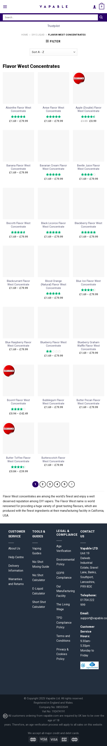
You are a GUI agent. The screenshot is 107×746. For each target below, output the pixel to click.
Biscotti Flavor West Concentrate (18, 225)
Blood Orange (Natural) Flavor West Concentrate (53, 284)
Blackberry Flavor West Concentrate (88, 225)
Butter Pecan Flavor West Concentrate (88, 402)
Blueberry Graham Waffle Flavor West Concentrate (88, 346)
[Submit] (101, 17)
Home (24, 34)
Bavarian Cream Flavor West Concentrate (53, 167)
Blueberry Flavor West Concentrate (53, 344)
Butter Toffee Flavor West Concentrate (18, 459)
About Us (14, 548)
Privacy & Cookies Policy (62, 654)
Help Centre (16, 557)
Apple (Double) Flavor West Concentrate (88, 109)
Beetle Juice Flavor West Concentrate (88, 167)
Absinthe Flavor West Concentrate (18, 109)
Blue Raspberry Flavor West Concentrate (18, 344)
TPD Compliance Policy (64, 622)
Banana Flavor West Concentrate (18, 167)
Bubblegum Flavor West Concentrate (53, 402)
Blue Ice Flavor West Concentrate (88, 282)
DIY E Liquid (38, 34)
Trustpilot (53, 26)
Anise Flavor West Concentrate (53, 109)
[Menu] (5, 6)
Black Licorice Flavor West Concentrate (53, 225)
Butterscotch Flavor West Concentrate (53, 459)
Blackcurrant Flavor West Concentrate (18, 282)
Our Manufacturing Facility (65, 591)
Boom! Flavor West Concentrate (18, 402)
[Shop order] (53, 52)
